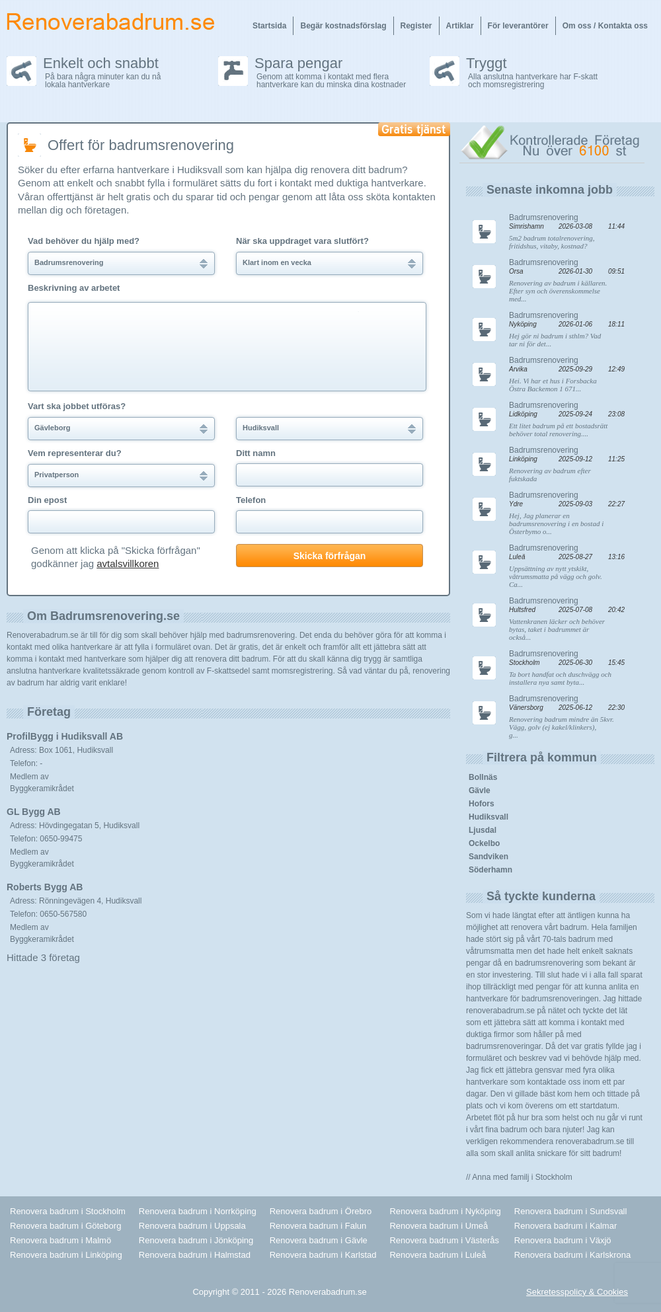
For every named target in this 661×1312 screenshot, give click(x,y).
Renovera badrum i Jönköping (196, 1240)
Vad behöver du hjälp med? (83, 241)
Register (416, 25)
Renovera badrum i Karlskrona (572, 1255)
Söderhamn (490, 869)
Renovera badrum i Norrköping (197, 1211)
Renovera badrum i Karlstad (323, 1255)
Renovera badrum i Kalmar (565, 1226)
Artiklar (460, 25)
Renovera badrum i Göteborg (65, 1226)
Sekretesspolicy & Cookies (577, 1292)
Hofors (481, 803)
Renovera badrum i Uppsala (192, 1226)
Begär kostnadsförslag (343, 25)
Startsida (269, 25)
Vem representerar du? (75, 453)
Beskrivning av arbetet (74, 288)
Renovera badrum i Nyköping (444, 1211)
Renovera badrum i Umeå (438, 1226)
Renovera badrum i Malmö (60, 1240)
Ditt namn (256, 453)
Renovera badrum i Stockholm (68, 1211)
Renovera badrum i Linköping (66, 1255)
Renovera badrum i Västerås (443, 1240)
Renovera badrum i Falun (318, 1226)
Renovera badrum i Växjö (562, 1240)
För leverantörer (518, 25)
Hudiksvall (488, 817)
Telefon (251, 500)
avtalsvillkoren (128, 563)
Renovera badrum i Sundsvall (570, 1211)
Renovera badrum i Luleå (437, 1255)
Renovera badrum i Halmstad (195, 1255)
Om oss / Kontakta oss (605, 25)
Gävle (479, 790)
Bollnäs (483, 777)
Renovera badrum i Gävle (319, 1240)
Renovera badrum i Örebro (321, 1211)
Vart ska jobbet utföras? (77, 406)
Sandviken (488, 856)
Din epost (47, 500)
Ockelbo (484, 843)
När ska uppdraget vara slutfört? (302, 241)
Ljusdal (482, 830)
